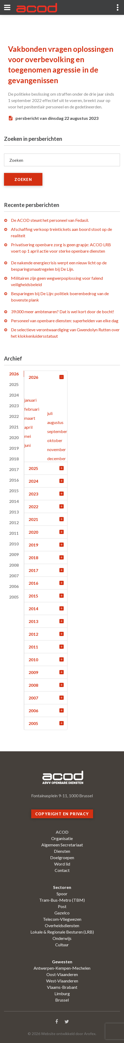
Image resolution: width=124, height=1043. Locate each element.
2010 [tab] (14, 543)
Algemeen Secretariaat (62, 844)
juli (50, 413)
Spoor (62, 893)
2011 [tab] (14, 533)
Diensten (62, 851)
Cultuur (62, 944)
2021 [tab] (14, 426)
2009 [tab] (14, 554)
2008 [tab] (14, 564)
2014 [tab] (14, 501)
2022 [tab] (14, 416)
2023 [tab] (14, 405)
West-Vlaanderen (62, 980)
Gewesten (62, 961)
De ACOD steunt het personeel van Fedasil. (50, 220)
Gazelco (62, 912)
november (56, 449)
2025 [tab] (14, 384)
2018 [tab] (14, 458)
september (57, 431)
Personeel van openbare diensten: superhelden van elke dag (64, 320)
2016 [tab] (14, 479)
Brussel (62, 999)
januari (30, 399)
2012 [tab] (14, 522)
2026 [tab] (14, 373)
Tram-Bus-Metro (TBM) (62, 899)
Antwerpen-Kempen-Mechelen (62, 967)
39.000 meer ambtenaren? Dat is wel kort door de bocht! (62, 311)
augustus (55, 422)
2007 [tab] (14, 575)
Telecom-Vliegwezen (62, 919)
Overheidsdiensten (62, 925)
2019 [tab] (14, 448)
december (56, 458)
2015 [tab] (14, 490)
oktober (54, 440)
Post (62, 906)
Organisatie (62, 838)
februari (31, 409)
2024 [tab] (14, 394)
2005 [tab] (14, 596)
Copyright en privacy (62, 814)
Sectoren (62, 887)
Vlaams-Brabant (62, 987)
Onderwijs (62, 938)
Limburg (62, 993)
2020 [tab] (14, 437)
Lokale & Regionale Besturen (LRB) (62, 931)
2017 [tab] (14, 469)
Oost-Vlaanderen (62, 974)
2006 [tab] (14, 586)
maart (29, 418)
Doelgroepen (62, 857)
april (28, 427)
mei (27, 436)
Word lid (62, 863)
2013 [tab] (14, 511)
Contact (62, 870)
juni (27, 445)
